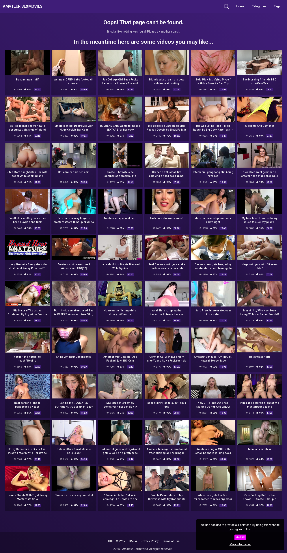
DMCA (133, 541)
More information (240, 544)
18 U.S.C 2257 (116, 541)
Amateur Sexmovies (29, 6)
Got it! (240, 537)
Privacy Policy (150, 541)
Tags (277, 6)
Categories (259, 6)
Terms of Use (171, 541)
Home (240, 6)
